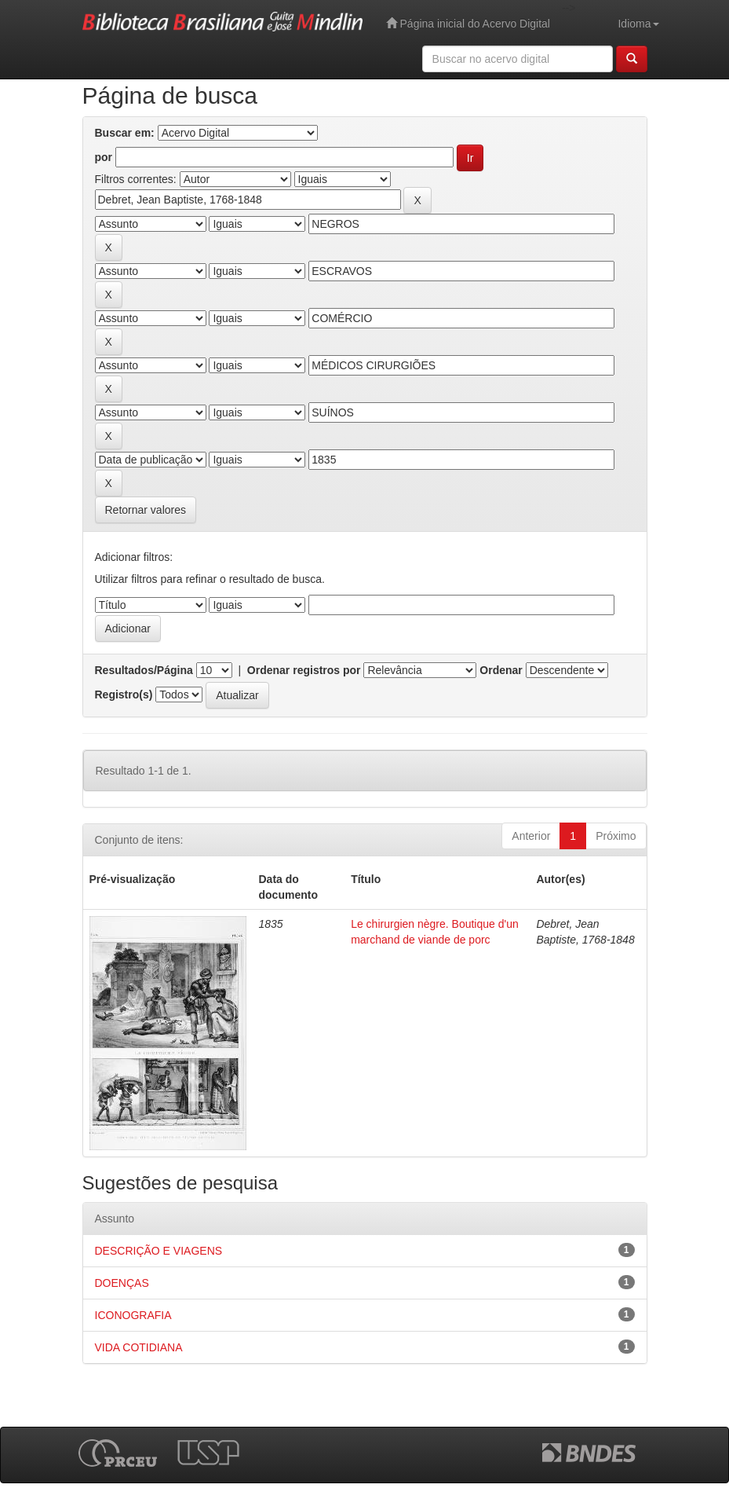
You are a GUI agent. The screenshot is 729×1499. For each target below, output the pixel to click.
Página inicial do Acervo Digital (468, 23)
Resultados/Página (144, 670)
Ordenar (500, 670)
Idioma (638, 23)
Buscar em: (125, 132)
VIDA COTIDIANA (139, 1347)
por (104, 157)
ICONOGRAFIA (133, 1315)
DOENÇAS (122, 1283)
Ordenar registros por (304, 670)
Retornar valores (146, 510)
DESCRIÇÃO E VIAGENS (159, 1250)
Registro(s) (124, 694)
